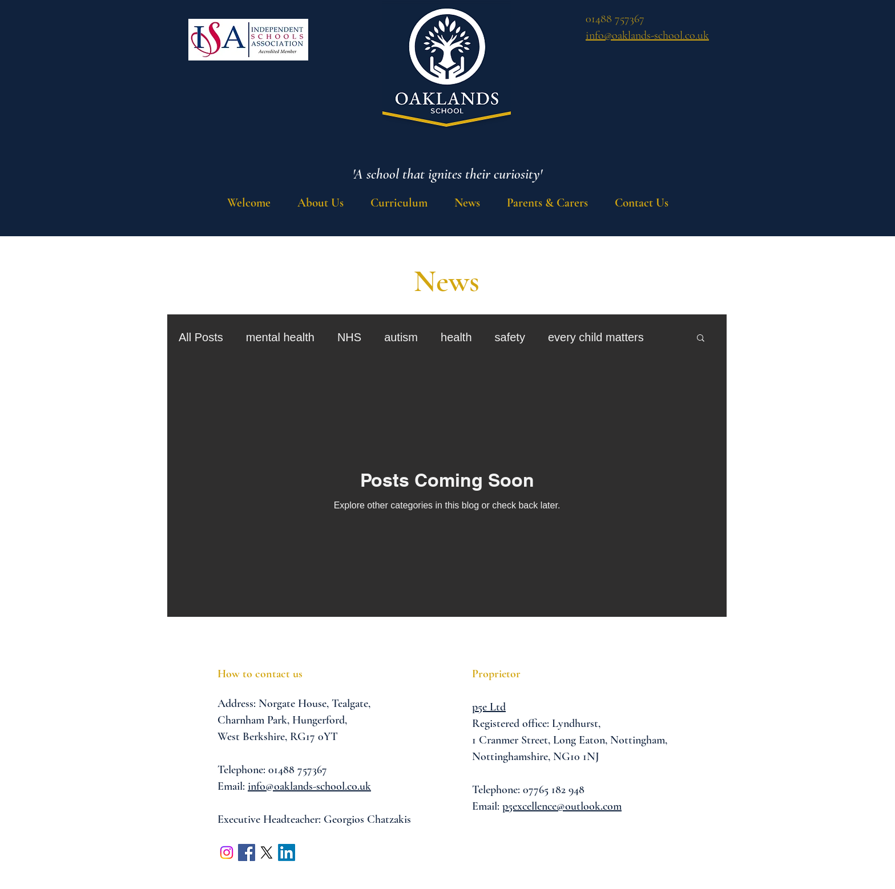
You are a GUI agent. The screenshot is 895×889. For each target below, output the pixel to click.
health (456, 337)
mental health (280, 337)
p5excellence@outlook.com (562, 806)
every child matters (596, 337)
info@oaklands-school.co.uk (309, 786)
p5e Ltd (489, 707)
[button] (399, 202)
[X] (266, 852)
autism (401, 337)
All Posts (201, 337)
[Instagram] (226, 852)
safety (510, 337)
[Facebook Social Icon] (246, 852)
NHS (349, 337)
